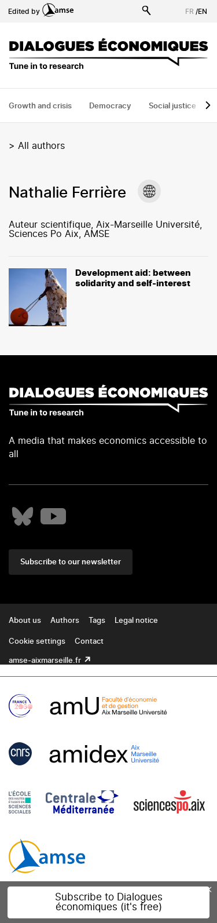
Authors (64, 621)
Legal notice (136, 621)
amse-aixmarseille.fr (46, 661)
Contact (89, 641)
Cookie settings (37, 641)
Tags (97, 621)
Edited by (40, 11)
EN (202, 11)
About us (25, 621)
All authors (41, 146)
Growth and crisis (40, 106)
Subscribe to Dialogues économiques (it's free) (109, 902)
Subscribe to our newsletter (70, 562)
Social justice (172, 106)
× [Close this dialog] (209, 889)
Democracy (110, 106)
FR (189, 11)
